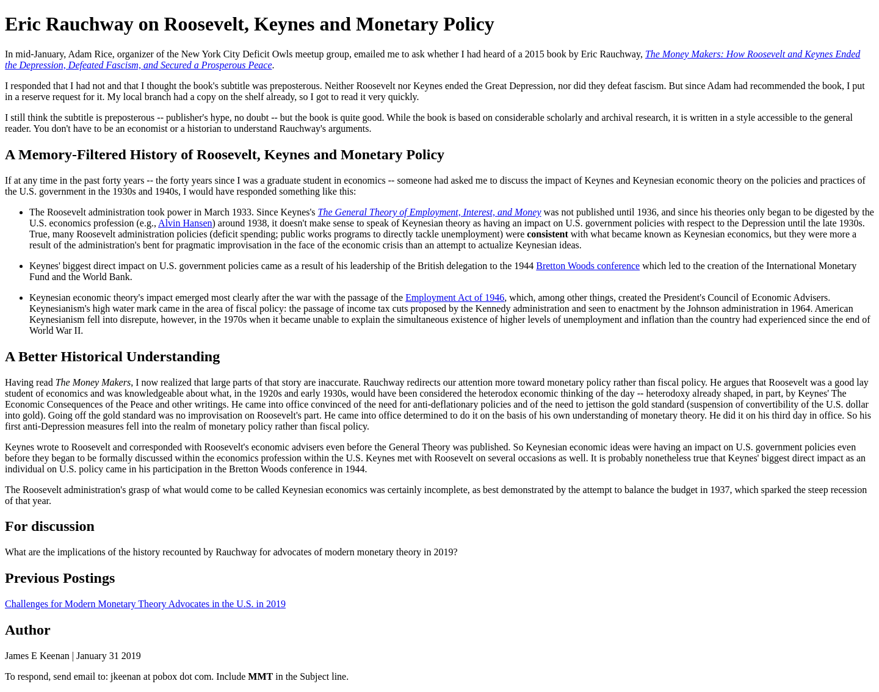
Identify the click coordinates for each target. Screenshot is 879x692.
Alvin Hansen (185, 223)
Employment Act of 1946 (454, 297)
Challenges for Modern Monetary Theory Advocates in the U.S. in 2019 (145, 604)
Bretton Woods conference (588, 266)
